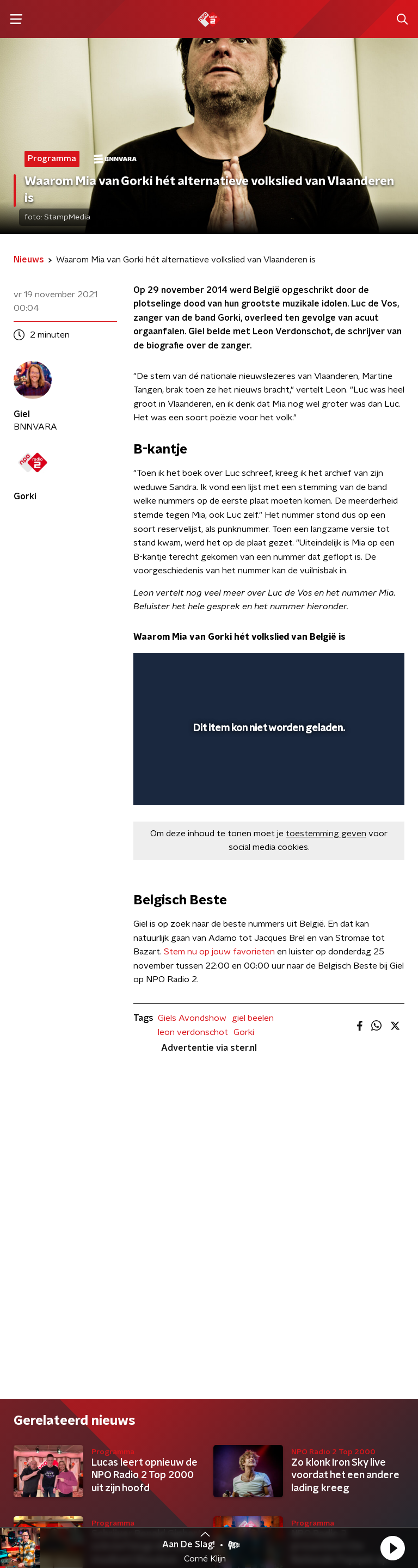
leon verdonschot (193, 1032)
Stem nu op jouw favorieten (219, 951)
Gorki (243, 1032)
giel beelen (253, 1018)
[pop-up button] (345, 668)
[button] (392, 1547)
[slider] (267, 785)
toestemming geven (326, 833)
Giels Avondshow (192, 1018)
